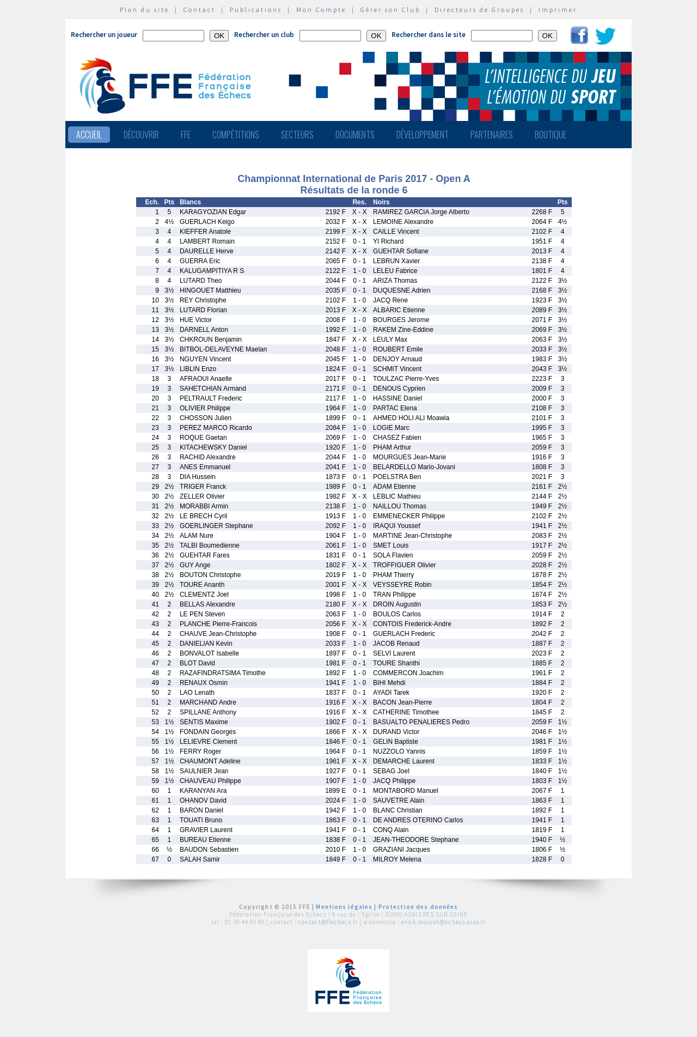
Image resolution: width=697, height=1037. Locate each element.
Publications (256, 9)
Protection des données (418, 907)
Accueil (89, 134)
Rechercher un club (264, 34)
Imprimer (558, 9)
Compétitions (235, 134)
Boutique (550, 134)
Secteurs (297, 134)
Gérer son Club (390, 9)
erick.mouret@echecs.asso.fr (443, 922)
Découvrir (141, 134)
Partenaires (491, 134)
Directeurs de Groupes (479, 9)
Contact (200, 9)
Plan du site (144, 9)
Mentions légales (344, 907)
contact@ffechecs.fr (328, 922)
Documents (355, 134)
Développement (422, 134)
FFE (186, 134)
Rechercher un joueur (104, 34)
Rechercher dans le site (429, 34)
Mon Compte (321, 9)
